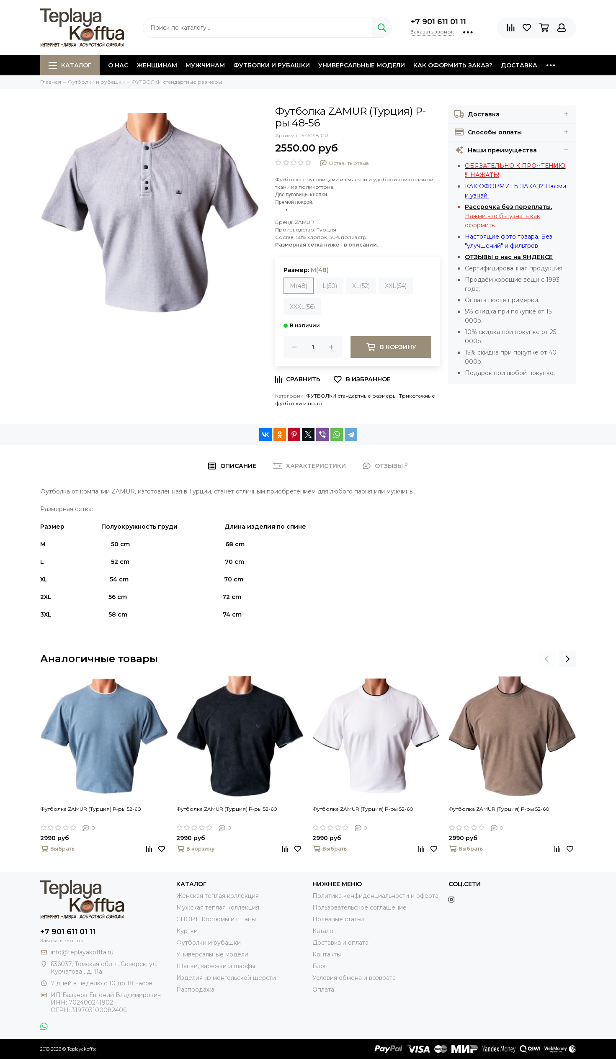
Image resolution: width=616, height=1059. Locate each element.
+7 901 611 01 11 (438, 21)
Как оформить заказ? (452, 65)
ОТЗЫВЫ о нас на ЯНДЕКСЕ (509, 257)
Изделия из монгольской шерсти (226, 978)
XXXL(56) (302, 307)
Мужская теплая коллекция (217, 907)
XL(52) (361, 286)
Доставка (519, 65)
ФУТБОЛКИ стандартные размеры (351, 396)
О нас (118, 65)
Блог (319, 966)
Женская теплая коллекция (217, 896)
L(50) (329, 286)
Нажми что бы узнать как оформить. (508, 216)
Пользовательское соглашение (359, 907)
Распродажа (195, 989)
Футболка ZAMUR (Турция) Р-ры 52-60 (90, 809)
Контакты (326, 954)
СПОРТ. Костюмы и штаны (216, 919)
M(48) (298, 286)
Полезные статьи (338, 919)
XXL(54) (396, 286)
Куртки (187, 931)
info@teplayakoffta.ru (82, 952)
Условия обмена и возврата (354, 978)
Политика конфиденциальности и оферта (375, 896)
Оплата (323, 989)
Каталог (70, 65)
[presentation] (547, 658)
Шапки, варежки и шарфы (215, 966)
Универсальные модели (361, 65)
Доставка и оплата (340, 942)
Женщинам (157, 65)
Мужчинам (205, 65)
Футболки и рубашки (271, 65)
